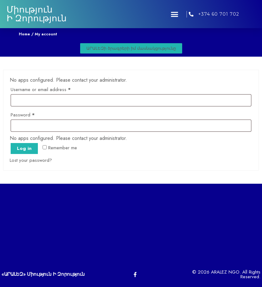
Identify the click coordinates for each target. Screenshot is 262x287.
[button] (174, 14)
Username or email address (49, 89)
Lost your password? (31, 160)
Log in (24, 148)
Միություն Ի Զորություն (37, 14)
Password (31, 114)
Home (24, 34)
